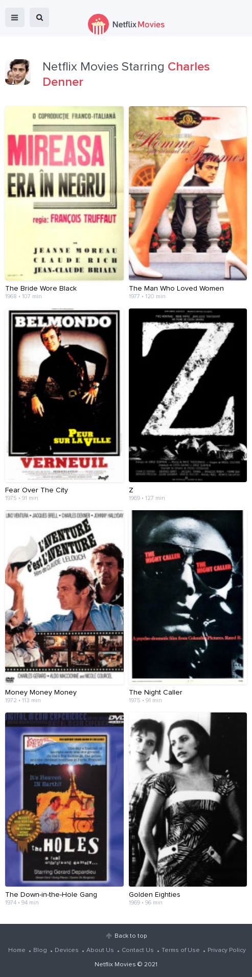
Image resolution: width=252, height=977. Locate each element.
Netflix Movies (115, 965)
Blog (40, 950)
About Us (100, 950)
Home (17, 950)
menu (15, 17)
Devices (67, 950)
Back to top (130, 936)
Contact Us (138, 950)
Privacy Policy (227, 950)
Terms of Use (181, 950)
